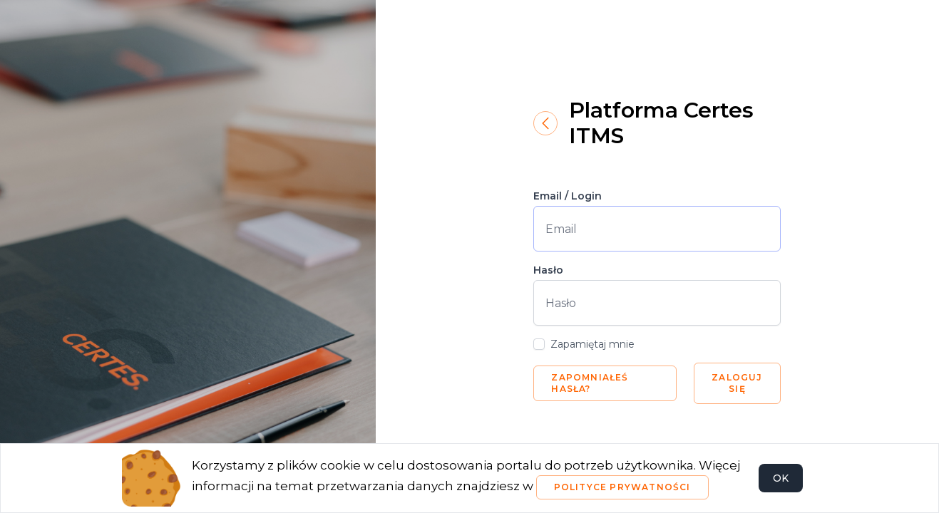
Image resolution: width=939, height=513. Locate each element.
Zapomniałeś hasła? (589, 383)
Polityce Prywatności (622, 487)
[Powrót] (545, 123)
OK (781, 478)
